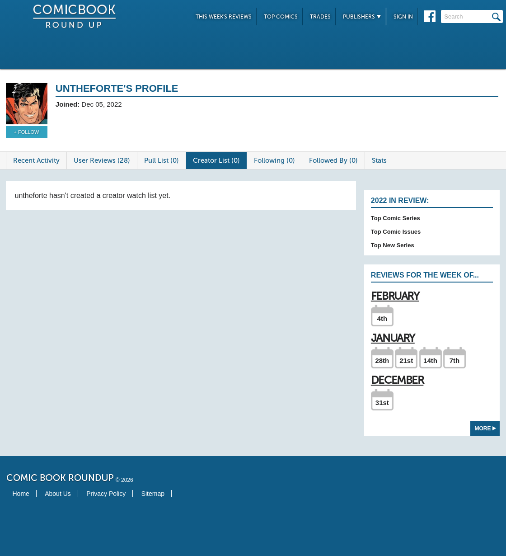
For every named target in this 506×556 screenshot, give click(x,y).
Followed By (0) (333, 160)
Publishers (362, 17)
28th (382, 360)
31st (382, 402)
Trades (320, 17)
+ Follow (26, 132)
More (485, 428)
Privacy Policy (106, 493)
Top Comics (281, 17)
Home (21, 493)
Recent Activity (36, 160)
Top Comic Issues (396, 231)
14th (430, 360)
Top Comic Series (395, 218)
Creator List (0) (216, 160)
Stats (379, 160)
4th (382, 318)
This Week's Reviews (224, 17)
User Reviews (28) (102, 160)
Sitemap (152, 493)
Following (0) (274, 160)
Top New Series (392, 245)
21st (406, 360)
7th (455, 360)
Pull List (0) (161, 160)
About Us (58, 493)
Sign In (403, 17)
